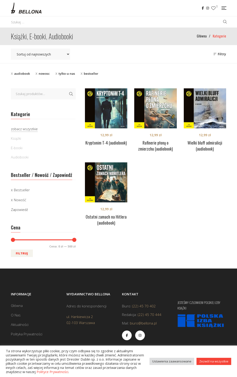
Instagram (207, 8)
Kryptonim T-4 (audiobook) (106, 143)
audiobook (22, 73)
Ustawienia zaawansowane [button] (171, 361)
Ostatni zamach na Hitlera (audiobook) (106, 220)
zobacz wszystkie (24, 129)
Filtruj (22, 253)
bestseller (91, 73)
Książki (16, 138)
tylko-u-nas (67, 73)
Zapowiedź (19, 209)
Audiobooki (19, 157)
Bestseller (22, 190)
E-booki (16, 147)
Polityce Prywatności (52, 371)
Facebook (203, 8)
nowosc (44, 73)
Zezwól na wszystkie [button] (213, 361)
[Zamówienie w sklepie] (40, 54)
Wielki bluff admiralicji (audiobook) (204, 146)
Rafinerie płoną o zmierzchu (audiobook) (155, 146)
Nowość (20, 200)
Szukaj (71, 93)
